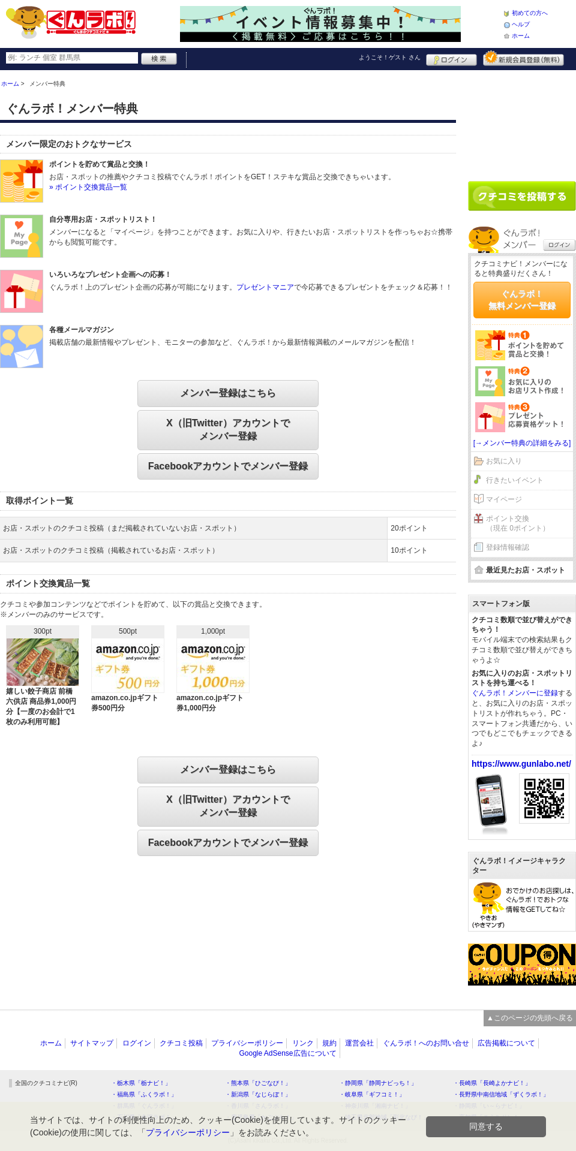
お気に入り (504, 461)
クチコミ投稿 (181, 1043)
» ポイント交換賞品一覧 (88, 187)
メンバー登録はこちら (228, 393)
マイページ (504, 499)
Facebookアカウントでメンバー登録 (228, 466)
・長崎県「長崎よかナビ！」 (492, 1083)
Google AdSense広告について (287, 1053)
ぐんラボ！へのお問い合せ (426, 1043)
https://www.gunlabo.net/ (521, 764)
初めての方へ (530, 13)
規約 (329, 1043)
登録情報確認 (507, 547)
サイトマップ (91, 1043)
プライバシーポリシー (247, 1043)
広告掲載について (506, 1043)
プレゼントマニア (265, 287)
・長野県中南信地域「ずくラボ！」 (501, 1094)
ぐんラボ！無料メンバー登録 (522, 300)
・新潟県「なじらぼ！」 (258, 1094)
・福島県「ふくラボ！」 (144, 1094)
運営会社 (359, 1043)
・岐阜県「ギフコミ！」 (372, 1094)
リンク (303, 1043)
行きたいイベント (515, 480)
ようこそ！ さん (390, 57)
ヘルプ (521, 24)
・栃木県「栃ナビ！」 (141, 1083)
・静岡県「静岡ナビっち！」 (378, 1083)
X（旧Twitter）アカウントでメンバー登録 (228, 429)
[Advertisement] (522, 121)
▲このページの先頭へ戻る (530, 1018)
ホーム (521, 35)
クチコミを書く (522, 196)
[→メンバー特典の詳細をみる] (522, 443)
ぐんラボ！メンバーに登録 (515, 693)
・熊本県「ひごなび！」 (258, 1083)
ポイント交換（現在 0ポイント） (518, 523)
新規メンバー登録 (523, 58)
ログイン (451, 58)
